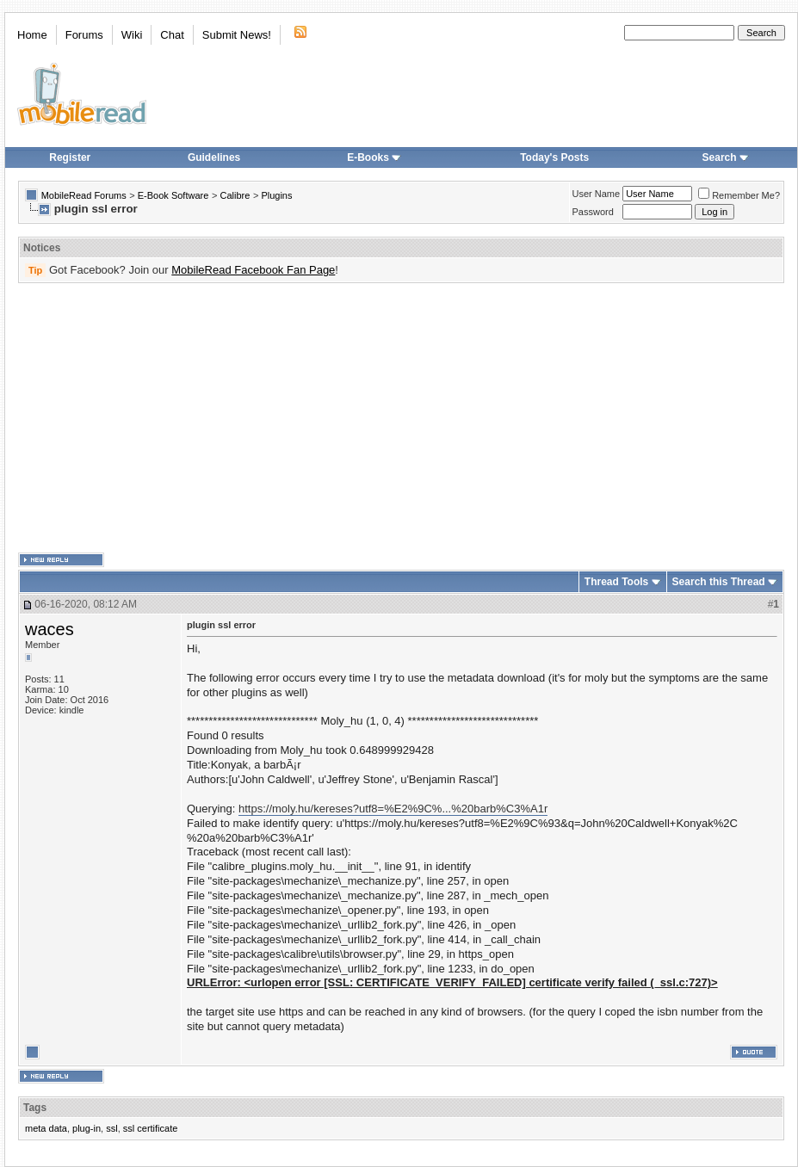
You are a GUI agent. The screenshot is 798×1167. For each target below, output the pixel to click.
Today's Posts (554, 157)
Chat (171, 34)
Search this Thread (718, 582)
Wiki (132, 34)
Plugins (276, 195)
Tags (34, 1108)
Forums (84, 34)
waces (49, 629)
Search (725, 157)
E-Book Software (173, 195)
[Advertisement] (363, 418)
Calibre (235, 195)
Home (32, 34)
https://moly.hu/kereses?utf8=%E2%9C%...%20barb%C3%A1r (392, 808)
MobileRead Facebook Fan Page (253, 269)
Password (593, 212)
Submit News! (236, 34)
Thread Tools (616, 582)
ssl (111, 1128)
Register (69, 157)
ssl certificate (150, 1128)
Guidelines (214, 157)
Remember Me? (739, 195)
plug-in (86, 1128)
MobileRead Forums (84, 195)
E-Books (374, 157)
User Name (596, 193)
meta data (46, 1128)
